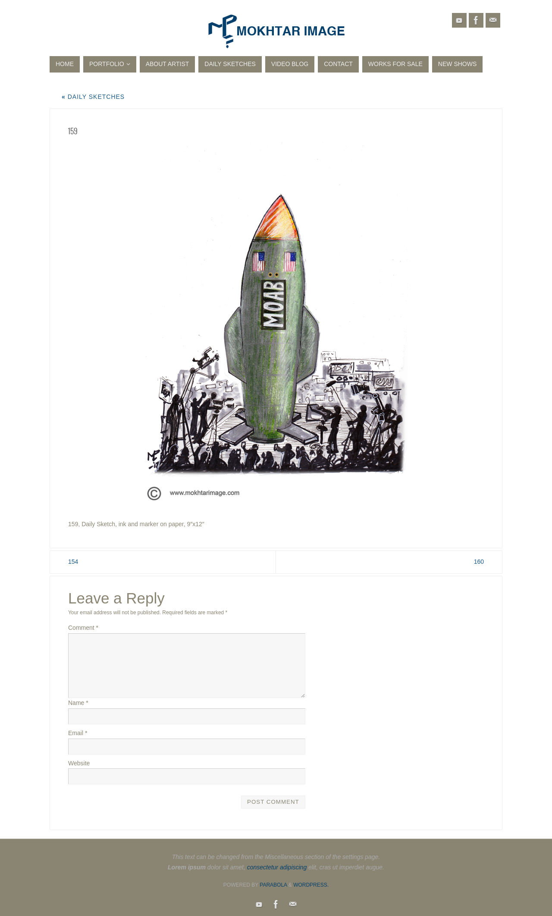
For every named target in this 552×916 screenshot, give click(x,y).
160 (479, 561)
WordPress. (311, 885)
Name (78, 702)
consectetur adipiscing (277, 867)
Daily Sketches (93, 96)
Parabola (273, 885)
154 (73, 561)
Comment (83, 627)
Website (79, 763)
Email (77, 733)
